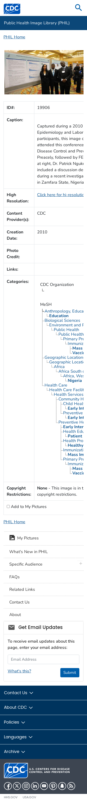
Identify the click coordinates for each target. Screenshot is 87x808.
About (15, 614)
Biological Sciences (62, 320)
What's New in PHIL (28, 551)
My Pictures (24, 538)
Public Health (66, 329)
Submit (69, 672)
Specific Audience (25, 564)
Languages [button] (18, 737)
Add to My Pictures (28, 506)
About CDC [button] (18, 707)
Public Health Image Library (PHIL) (37, 23)
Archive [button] (15, 751)
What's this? (19, 671)
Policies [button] (15, 722)
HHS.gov (11, 797)
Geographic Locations (65, 357)
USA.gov (29, 797)
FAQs (14, 577)
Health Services (69, 394)
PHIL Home (14, 37)
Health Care (56, 385)
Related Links (22, 589)
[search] (79, 8)
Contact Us (19, 602)
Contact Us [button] (19, 693)
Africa (59, 366)
